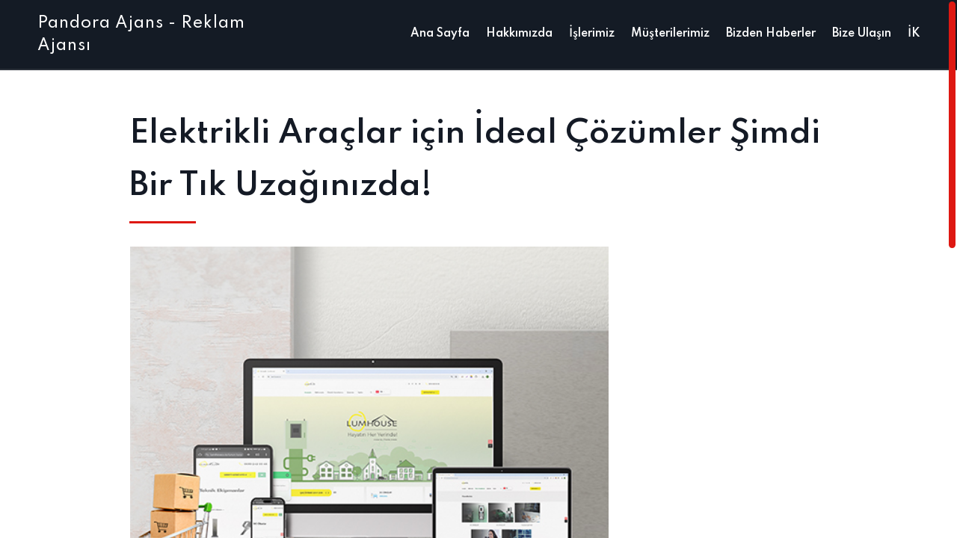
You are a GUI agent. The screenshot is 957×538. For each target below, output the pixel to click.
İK (914, 34)
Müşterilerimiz (670, 34)
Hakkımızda (519, 34)
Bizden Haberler (771, 34)
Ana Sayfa (440, 34)
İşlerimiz (592, 34)
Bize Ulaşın (861, 34)
